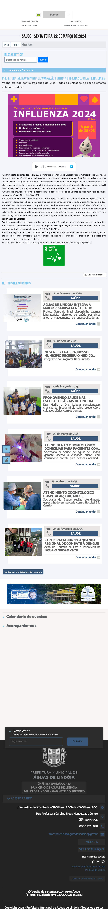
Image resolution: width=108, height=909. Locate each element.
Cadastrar (78, 741)
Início (6, 44)
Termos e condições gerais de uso (88, 866)
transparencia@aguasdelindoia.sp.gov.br (73, 834)
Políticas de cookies (95, 870)
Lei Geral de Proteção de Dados (87, 878)
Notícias (16, 44)
